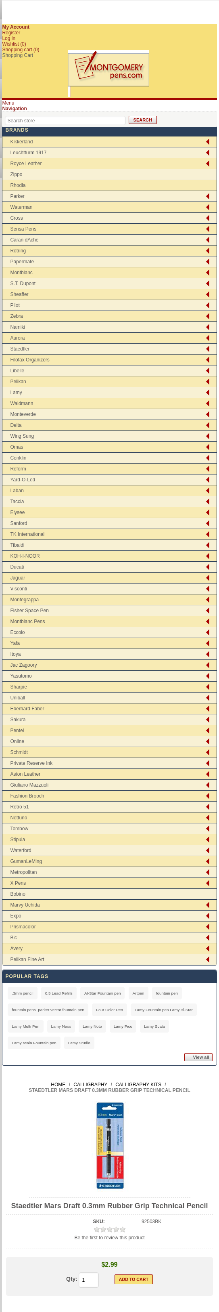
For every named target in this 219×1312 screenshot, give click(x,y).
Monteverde (22, 414)
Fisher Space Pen (29, 610)
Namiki (17, 327)
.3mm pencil (22, 993)
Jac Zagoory (23, 665)
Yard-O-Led (22, 480)
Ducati (17, 567)
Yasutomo (20, 676)
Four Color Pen (109, 1010)
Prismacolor (22, 927)
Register (11, 33)
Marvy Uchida (25, 905)
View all (201, 1057)
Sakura (17, 719)
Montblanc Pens (27, 621)
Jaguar (17, 578)
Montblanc (21, 272)
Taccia (17, 501)
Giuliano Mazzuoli (29, 785)
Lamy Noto (92, 1026)
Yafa (15, 643)
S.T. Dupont (22, 283)
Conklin (18, 458)
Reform (18, 469)
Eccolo (17, 632)
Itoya (15, 654)
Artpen (138, 993)
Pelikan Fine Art (27, 959)
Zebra (16, 316)
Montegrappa (24, 599)
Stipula (17, 839)
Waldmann (21, 403)
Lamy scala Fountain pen (34, 1043)
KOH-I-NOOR (25, 556)
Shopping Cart (17, 55)
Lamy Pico (123, 1026)
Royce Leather (26, 163)
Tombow (19, 828)
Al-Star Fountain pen (102, 993)
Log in (8, 38)
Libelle (17, 371)
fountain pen (167, 993)
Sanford (18, 523)
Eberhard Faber (27, 709)
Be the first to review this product (109, 1238)
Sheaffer (19, 294)
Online (17, 741)
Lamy (16, 392)
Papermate (22, 261)
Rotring (18, 251)
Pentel (17, 730)
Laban (16, 490)
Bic (13, 937)
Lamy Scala (154, 1026)
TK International (27, 534)
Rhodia (17, 185)
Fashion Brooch (27, 796)
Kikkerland (21, 142)
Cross (16, 218)
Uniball (17, 698)
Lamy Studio (79, 1043)
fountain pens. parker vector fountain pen (48, 1010)
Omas (16, 447)
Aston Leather (25, 774)
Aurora (17, 338)
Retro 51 (19, 807)
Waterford (20, 850)
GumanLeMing (26, 861)
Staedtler (19, 349)
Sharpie (18, 687)
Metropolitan (23, 872)
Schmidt (18, 752)
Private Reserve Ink (31, 763)
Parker (17, 196)
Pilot (14, 305)
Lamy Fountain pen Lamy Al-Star (164, 1010)
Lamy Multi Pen (25, 1026)
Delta (15, 425)
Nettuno (18, 818)
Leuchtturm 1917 (28, 152)
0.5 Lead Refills (59, 993)
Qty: (71, 1279)
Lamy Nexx (61, 1026)
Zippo (16, 174)
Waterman (21, 207)
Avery (16, 948)
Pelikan (18, 381)
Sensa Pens (23, 229)
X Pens (18, 883)
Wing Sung (22, 436)
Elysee (17, 512)
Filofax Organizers (29, 360)
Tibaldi (17, 545)
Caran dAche (24, 240)
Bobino (17, 894)
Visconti (18, 589)
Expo (15, 916)
